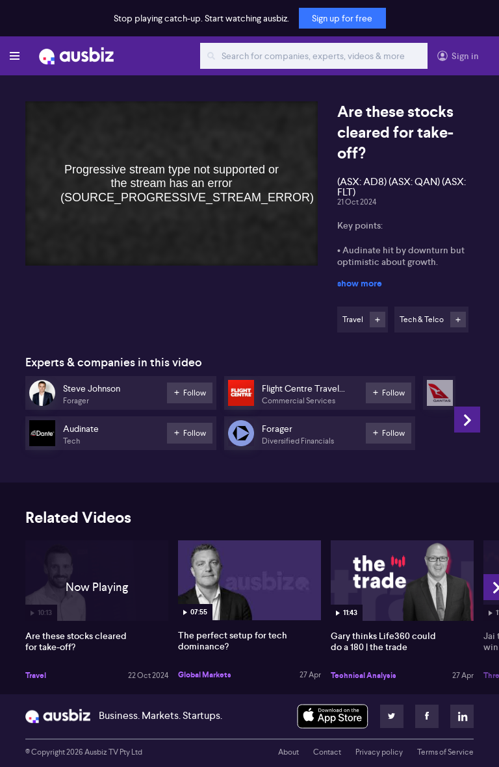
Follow (377, 319)
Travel (35, 675)
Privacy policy (379, 752)
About (288, 752)
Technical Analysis (363, 675)
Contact (327, 752)
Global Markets (204, 675)
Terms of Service (445, 752)
